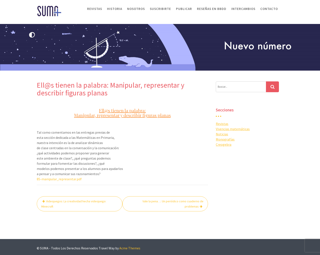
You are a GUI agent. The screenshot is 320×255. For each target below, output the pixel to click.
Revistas (94, 9)
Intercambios (243, 9)
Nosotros (136, 9)
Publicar (184, 9)
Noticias (222, 134)
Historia (114, 9)
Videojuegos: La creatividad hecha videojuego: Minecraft (73, 203)
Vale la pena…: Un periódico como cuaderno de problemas (172, 203)
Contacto (269, 9)
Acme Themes (129, 248)
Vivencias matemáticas (233, 129)
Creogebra (223, 144)
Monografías (225, 139)
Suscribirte (160, 9)
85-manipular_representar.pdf (59, 179)
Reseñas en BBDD (211, 9)
